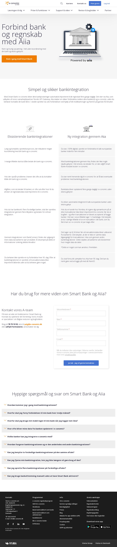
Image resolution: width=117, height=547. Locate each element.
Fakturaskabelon (92, 501)
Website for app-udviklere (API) (70, 516)
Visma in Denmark (103, 543)
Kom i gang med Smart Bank (19, 59)
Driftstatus (36, 524)
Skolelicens (36, 507)
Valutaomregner (92, 507)
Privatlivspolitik (65, 522)
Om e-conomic (64, 501)
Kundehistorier (37, 518)
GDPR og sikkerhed (66, 528)
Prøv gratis (95, 3)
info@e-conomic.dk (16, 519)
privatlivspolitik (70, 355)
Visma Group (87, 543)
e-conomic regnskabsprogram (43, 501)
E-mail (59, 339)
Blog (61, 513)
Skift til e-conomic (39, 504)
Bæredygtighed (65, 507)
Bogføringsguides (92, 513)
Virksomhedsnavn (64, 309)
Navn (59, 319)
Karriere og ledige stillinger (68, 504)
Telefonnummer (63, 329)
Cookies (62, 525)
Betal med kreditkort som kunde (43, 510)
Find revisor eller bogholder (96, 516)
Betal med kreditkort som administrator (41, 514)
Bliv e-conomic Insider (40, 521)
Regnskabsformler (93, 504)
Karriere (69, 3)
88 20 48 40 (12, 517)
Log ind (107, 3)
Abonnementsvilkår (66, 519)
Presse (62, 510)
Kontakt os (81, 3)
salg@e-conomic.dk (33, 324)
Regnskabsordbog (93, 510)
